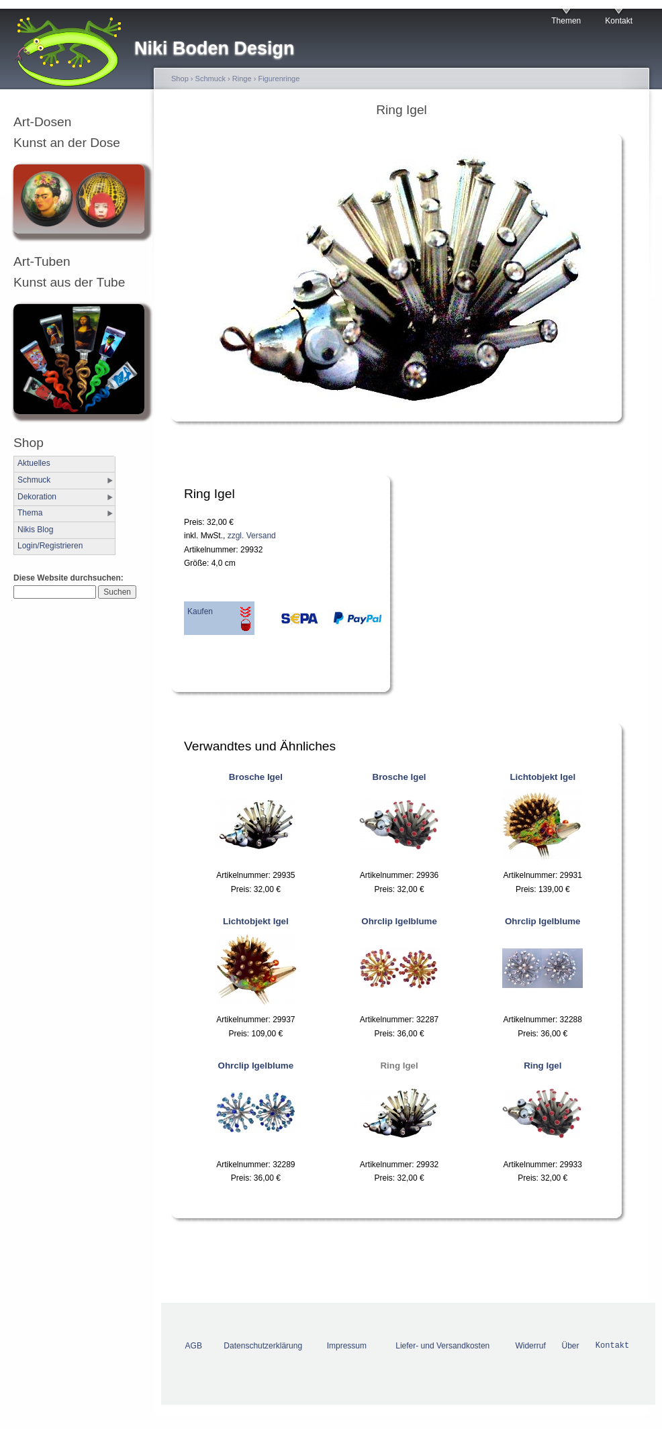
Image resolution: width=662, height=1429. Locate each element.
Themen (566, 21)
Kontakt (618, 21)
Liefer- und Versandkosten (442, 1345)
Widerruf (530, 1345)
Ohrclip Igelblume (399, 921)
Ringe (242, 79)
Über (570, 1345)
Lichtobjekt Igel (542, 777)
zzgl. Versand (252, 535)
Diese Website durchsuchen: (68, 578)
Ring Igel (399, 1066)
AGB (193, 1345)
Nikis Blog (35, 529)
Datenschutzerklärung (263, 1345)
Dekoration (36, 496)
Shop (180, 79)
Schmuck (33, 480)
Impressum (347, 1345)
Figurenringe (278, 79)
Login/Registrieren (50, 545)
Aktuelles (33, 463)
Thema (29, 513)
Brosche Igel (256, 777)
